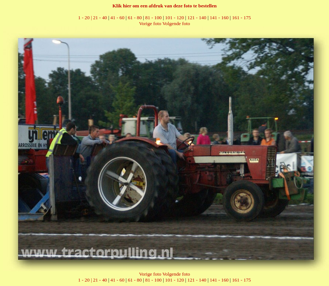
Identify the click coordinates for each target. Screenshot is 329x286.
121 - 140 (197, 17)
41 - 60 (117, 17)
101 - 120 (174, 17)
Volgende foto (176, 23)
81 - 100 (153, 17)
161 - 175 (241, 17)
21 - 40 (100, 17)
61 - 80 (135, 17)
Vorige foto (150, 23)
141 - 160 (219, 17)
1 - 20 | (85, 17)
